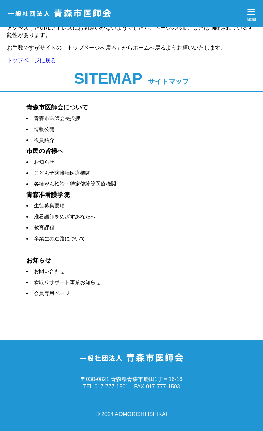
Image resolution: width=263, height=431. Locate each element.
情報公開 (44, 129)
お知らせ (44, 162)
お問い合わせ (49, 271)
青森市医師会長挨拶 (57, 118)
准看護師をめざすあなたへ (65, 216)
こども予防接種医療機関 (62, 173)
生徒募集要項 (49, 205)
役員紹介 (44, 140)
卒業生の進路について (59, 238)
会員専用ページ (52, 293)
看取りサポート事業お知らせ (67, 282)
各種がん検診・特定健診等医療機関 (75, 184)
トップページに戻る (31, 60)
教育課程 (44, 227)
